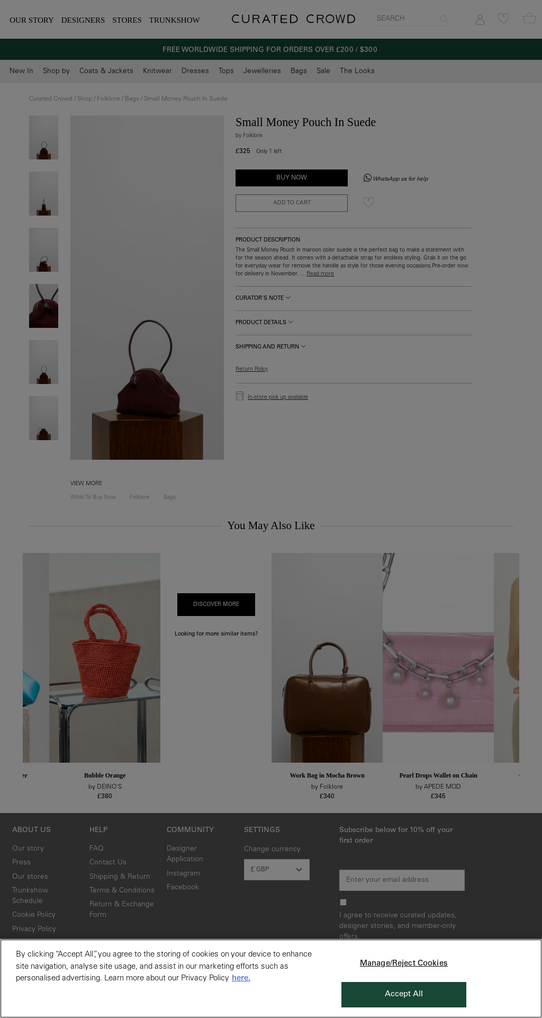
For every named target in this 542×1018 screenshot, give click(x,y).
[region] (271, 978)
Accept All (404, 994)
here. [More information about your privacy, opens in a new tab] (241, 979)
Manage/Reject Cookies (404, 964)
